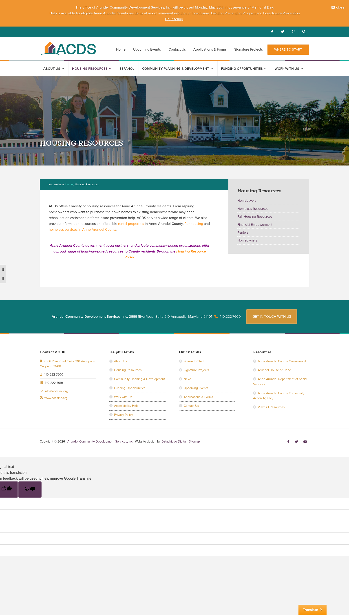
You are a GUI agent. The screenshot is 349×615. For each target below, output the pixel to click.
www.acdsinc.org (56, 398)
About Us (120, 361)
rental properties (131, 223)
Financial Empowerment (254, 225)
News (188, 379)
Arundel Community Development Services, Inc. (68, 48)
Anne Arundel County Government (282, 361)
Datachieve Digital (173, 441)
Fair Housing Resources (254, 217)
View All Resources (271, 407)
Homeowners (247, 240)
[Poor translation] (30, 489)
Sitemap (194, 441)
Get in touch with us (271, 316)
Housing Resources (128, 370)
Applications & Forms (198, 397)
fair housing (194, 223)
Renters (242, 232)
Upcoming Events (196, 388)
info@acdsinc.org (56, 391)
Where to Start (194, 361)
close (340, 7)
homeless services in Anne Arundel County (82, 229)
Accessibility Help (126, 406)
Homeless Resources (252, 209)
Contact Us (191, 406)
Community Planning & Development (139, 379)
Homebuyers (246, 201)
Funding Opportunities (130, 388)
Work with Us (123, 397)
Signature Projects (196, 370)
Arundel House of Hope (274, 370)
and (259, 13)
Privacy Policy (123, 415)
